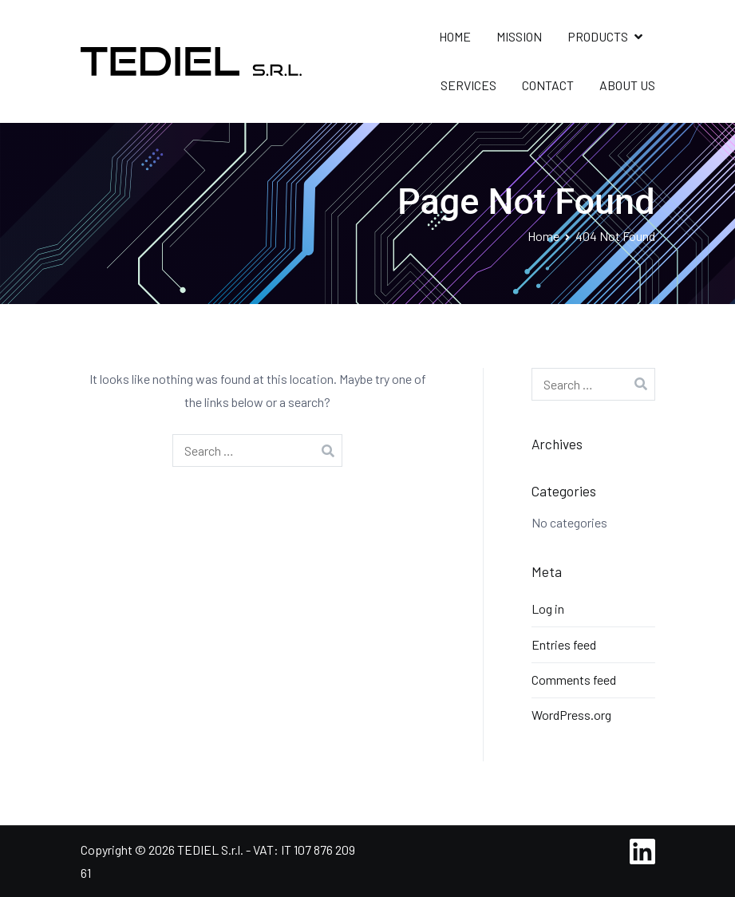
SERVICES (468, 85)
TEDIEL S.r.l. (210, 849)
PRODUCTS (597, 36)
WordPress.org (571, 714)
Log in (547, 608)
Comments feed (573, 679)
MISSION (519, 36)
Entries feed (563, 644)
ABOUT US (627, 85)
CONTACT (548, 85)
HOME (455, 36)
